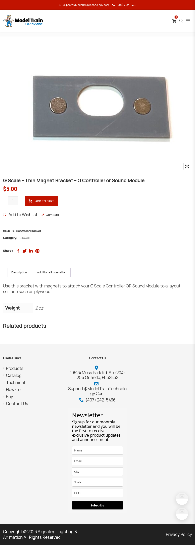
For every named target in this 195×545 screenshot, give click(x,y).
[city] (97, 471)
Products (14, 368)
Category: (10, 238)
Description (19, 272)
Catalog (14, 375)
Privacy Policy (179, 534)
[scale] (97, 482)
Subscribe (97, 505)
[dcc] (97, 493)
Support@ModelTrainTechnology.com (84, 5)
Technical (15, 382)
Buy (9, 396)
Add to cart (44, 201)
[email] (97, 461)
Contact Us (17, 403)
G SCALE (25, 238)
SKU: (6, 231)
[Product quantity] (13, 200)
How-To (13, 389)
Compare (52, 215)
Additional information (51, 272)
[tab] (19, 272)
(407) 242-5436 (124, 5)
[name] (97, 450)
